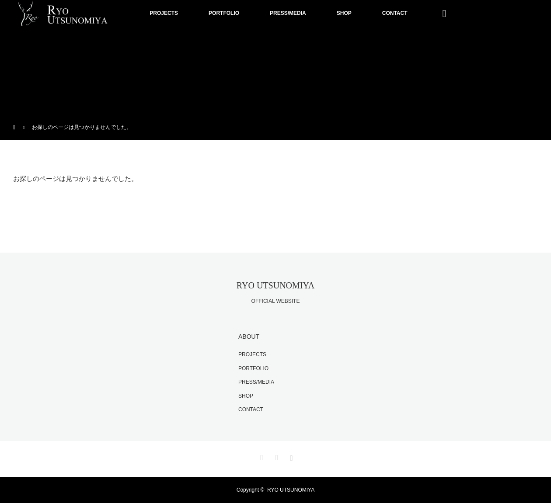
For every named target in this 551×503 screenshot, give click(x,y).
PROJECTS (164, 13)
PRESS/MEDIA (288, 13)
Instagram (290, 456)
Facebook (275, 456)
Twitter (260, 456)
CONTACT (395, 13)
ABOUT (248, 336)
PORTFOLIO (224, 13)
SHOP (344, 13)
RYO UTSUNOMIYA (275, 285)
